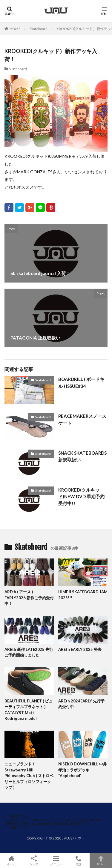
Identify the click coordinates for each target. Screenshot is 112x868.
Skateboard (38, 28)
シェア (33, 860)
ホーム (11, 860)
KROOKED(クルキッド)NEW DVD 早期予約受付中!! (81, 496)
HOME (15, 28)
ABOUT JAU (19, 816)
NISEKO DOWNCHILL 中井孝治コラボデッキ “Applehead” (82, 770)
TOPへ (101, 860)
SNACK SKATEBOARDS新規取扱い (82, 456)
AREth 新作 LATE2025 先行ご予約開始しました (28, 652)
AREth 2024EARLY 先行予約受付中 (81, 704)
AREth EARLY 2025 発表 (80, 649)
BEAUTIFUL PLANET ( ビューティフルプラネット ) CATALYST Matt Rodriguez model (28, 710)
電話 (78, 860)
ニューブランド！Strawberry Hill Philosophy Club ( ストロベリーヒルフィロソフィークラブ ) (28, 776)
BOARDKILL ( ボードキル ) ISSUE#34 (81, 382)
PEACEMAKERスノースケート (82, 419)
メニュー (56, 860)
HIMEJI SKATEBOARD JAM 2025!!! (83, 594)
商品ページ (18, 827)
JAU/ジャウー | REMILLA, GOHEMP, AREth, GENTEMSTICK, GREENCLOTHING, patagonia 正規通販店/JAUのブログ (54, 822)
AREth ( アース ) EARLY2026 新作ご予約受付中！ (29, 597)
